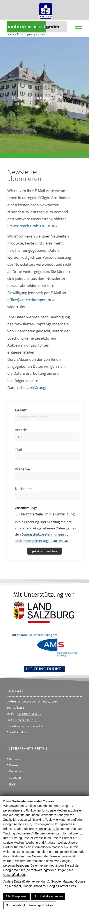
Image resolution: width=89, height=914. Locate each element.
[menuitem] (45, 9)
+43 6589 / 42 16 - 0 (29, 714)
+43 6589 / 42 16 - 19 (25, 720)
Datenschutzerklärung (21, 387)
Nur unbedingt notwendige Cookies (29, 905)
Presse (13, 765)
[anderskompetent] (37, 28)
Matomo (68, 881)
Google (56, 881)
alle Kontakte (17, 732)
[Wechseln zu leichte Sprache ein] (45, 9)
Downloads (16, 771)
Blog (12, 784)
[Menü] (76, 28)
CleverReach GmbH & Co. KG (27, 225)
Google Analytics (34, 886)
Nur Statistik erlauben (48, 896)
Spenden (15, 777)
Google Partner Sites (61, 886)
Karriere (14, 759)
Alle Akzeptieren (16, 896)
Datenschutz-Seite (46, 829)
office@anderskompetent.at (27, 299)
